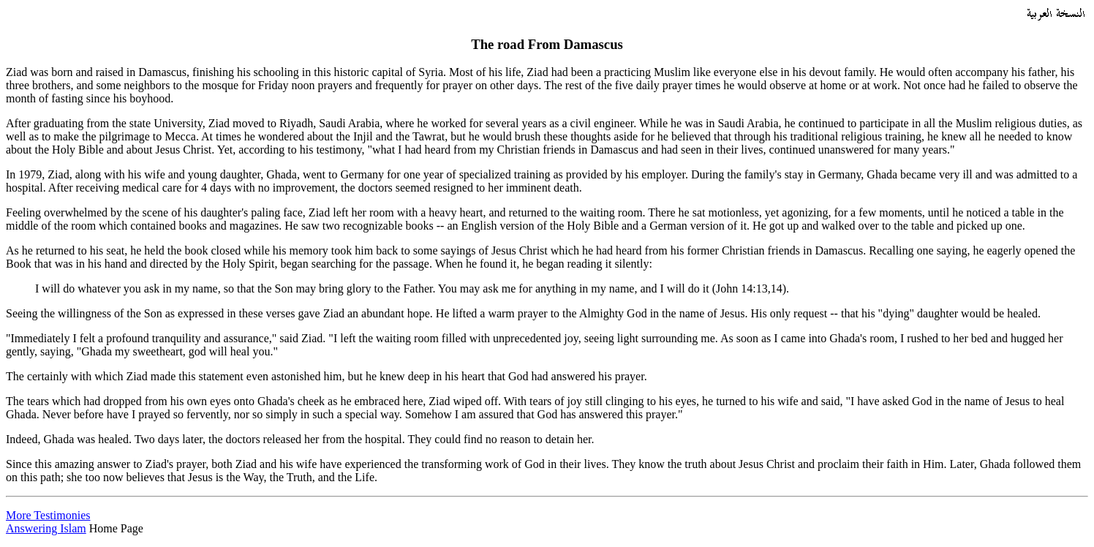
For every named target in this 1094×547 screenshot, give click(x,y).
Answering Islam (46, 528)
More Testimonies (48, 515)
